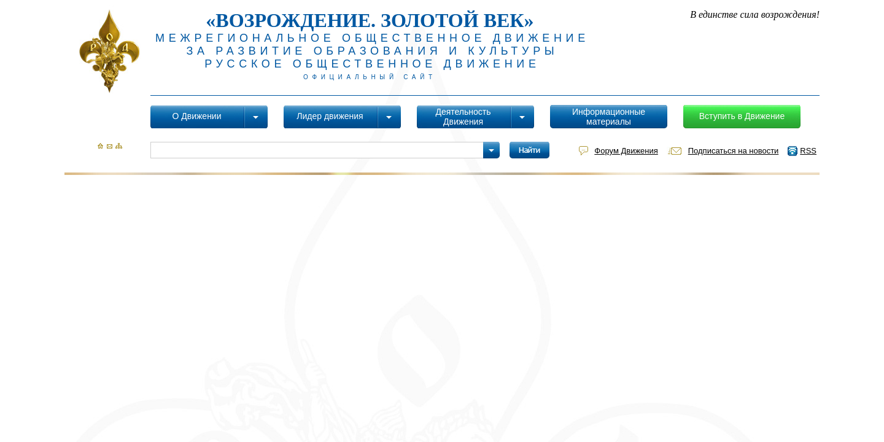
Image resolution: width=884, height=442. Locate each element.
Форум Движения (625, 150)
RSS (808, 150)
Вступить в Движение (742, 116)
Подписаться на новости (733, 150)
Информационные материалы (608, 116)
